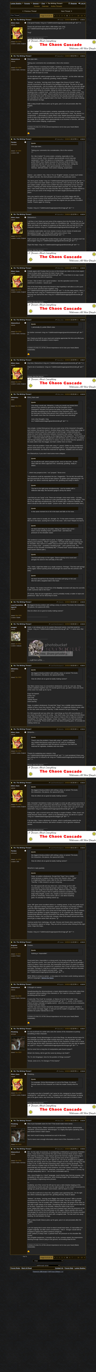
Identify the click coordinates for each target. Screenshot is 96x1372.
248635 (83, 268)
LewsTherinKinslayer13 (56, 624)
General (36, 3)
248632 (83, 56)
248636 (83, 320)
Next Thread (67, 11)
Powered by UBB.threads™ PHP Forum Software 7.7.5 (48, 1271)
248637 (83, 360)
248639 (83, 602)
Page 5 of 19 (46, 16)
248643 (83, 782)
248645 (83, 942)
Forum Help (69, 1268)
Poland (18, 956)
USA (17, 153)
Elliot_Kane (59, 268)
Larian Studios (16, 3)
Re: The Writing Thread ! (23, 20)
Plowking (60, 1071)
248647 (83, 1028)
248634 (83, 214)
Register (72, 3)
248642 (83, 729)
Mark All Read (26, 1268)
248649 (83, 1120)
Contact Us (59, 1268)
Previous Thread (29, 11)
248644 (83, 847)
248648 (83, 1071)
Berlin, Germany (20, 69)
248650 (83, 1149)
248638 (83, 394)
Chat (43, 3)
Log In (81, 3)
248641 (83, 665)
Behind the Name (48, 978)
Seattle (18, 617)
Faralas (60, 19)
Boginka (60, 984)
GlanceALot (59, 56)
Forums (27, 3)
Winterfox (60, 602)
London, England (21, 43)
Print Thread (15, 15)
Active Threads (56, 6)
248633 (83, 139)
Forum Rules (15, 1268)
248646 (83, 984)
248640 (83, 624)
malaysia (18, 645)
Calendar (45, 6)
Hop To (25, 1256)
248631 (83, 19)
